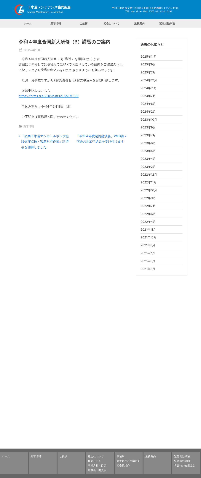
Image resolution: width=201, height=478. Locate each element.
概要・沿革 (94, 461)
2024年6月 (148, 104)
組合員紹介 (123, 465)
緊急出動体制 (182, 461)
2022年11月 (149, 182)
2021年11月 (148, 229)
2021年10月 (149, 237)
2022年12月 (149, 174)
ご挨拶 (83, 23)
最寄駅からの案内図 (128, 461)
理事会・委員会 (97, 470)
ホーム (27, 23)
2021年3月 (148, 269)
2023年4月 (148, 159)
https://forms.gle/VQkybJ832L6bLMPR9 (49, 96)
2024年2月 (148, 111)
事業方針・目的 (97, 465)
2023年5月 (148, 151)
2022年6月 (148, 214)
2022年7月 (148, 206)
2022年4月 (148, 222)
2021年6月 (148, 261)
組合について (111, 23)
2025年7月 (148, 72)
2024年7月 (148, 96)
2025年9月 (148, 64)
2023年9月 (148, 127)
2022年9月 (148, 198)
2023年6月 (148, 143)
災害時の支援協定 (184, 465)
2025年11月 (149, 56)
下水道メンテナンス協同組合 (49, 7)
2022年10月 (149, 190)
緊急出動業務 (167, 23)
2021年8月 (148, 245)
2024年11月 (149, 88)
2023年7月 (148, 135)
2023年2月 (148, 167)
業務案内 (139, 23)
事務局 (121, 456)
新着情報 (55, 23)
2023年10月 (149, 119)
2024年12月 (149, 80)
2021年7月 (148, 253)
